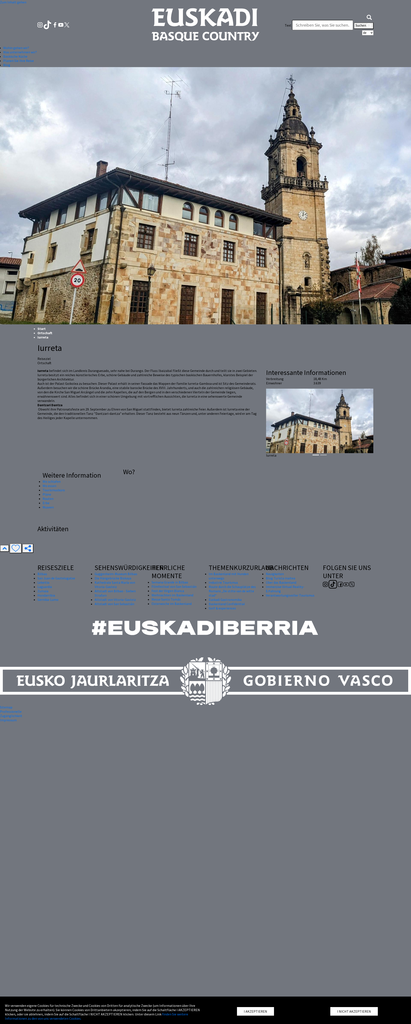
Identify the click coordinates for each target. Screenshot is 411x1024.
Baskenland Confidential (227, 604)
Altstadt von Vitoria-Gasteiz (115, 599)
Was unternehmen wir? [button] (20, 52)
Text (288, 25)
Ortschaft (44, 333)
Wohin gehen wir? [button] (16, 48)
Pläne (47, 494)
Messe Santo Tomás (166, 599)
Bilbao (42, 574)
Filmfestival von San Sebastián (174, 586)
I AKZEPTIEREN (255, 1011)
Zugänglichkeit (11, 716)
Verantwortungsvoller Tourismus (290, 595)
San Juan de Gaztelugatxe (56, 578)
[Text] (322, 25)
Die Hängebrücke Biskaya (113, 578)
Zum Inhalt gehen (13, 2)
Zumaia (42, 591)
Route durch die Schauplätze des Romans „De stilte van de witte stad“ (232, 591)
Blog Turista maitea (280, 578)
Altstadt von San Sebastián (114, 604)
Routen (48, 498)
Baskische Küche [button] (15, 56)
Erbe (46, 503)
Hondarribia (46, 595)
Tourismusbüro (54, 490)
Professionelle (11, 711)
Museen (48, 507)
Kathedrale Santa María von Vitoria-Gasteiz (115, 584)
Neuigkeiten (275, 574)
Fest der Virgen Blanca (168, 591)
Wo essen (49, 486)
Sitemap (6, 707)
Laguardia (44, 587)
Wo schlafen (52, 481)
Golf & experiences (222, 608)
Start (41, 328)
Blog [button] (6, 65)
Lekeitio (43, 582)
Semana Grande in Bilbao (170, 582)
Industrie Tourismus (223, 582)
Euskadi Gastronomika (225, 599)
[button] (369, 17)
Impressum (8, 720)
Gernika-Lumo (47, 599)
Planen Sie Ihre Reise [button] (18, 61)
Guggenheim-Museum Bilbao (116, 574)
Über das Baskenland (281, 582)
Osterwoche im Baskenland (172, 603)
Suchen (364, 25)
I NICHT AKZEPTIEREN (354, 1011)
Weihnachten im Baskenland (172, 595)
